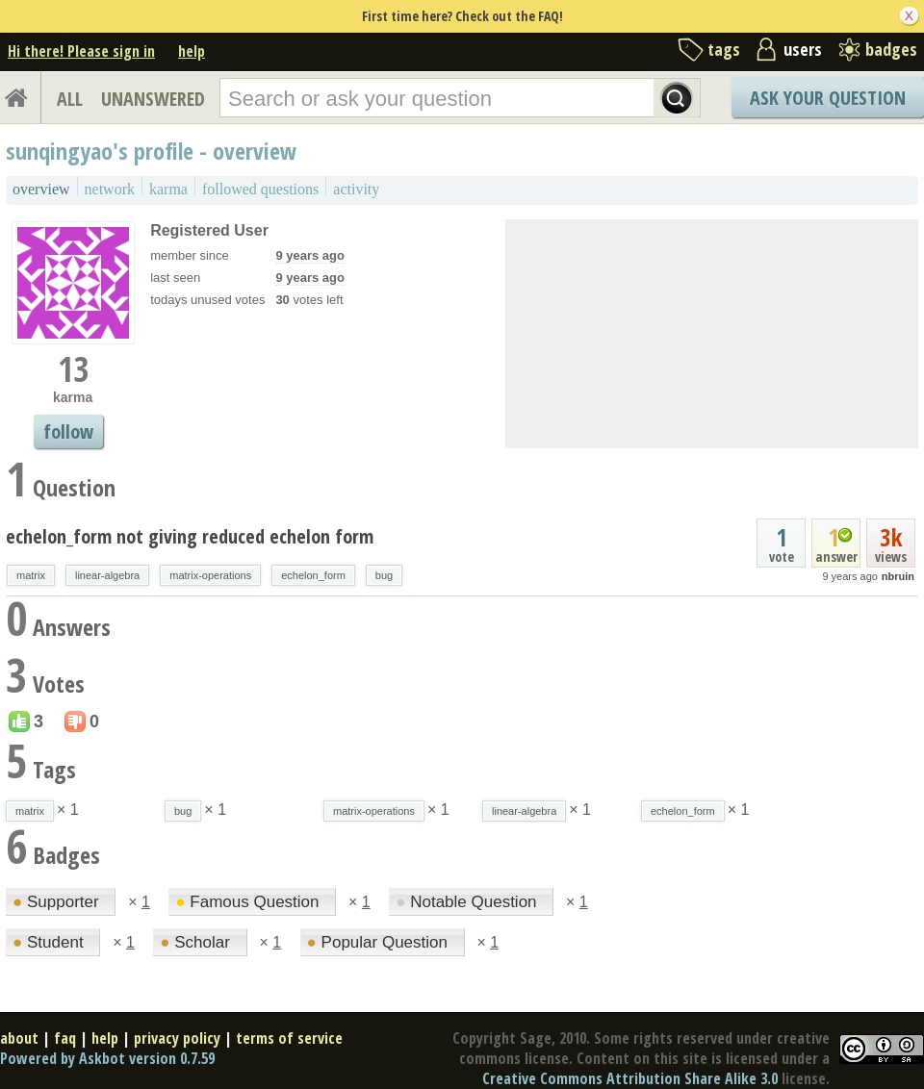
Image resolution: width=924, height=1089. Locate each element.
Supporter (58, 902)
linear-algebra (107, 575)
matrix (30, 575)
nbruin (898, 576)
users (802, 49)
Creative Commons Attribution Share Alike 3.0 (630, 1078)
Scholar (197, 942)
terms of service (289, 1038)
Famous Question (249, 902)
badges (891, 49)
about (19, 1038)
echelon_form (313, 575)
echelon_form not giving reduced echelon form (189, 536)
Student (50, 942)
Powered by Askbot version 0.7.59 (107, 1058)
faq (65, 1038)
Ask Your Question (828, 98)
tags (723, 49)
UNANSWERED (153, 99)
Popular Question (379, 942)
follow (68, 431)
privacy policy (177, 1038)
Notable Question (468, 902)
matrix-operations (210, 575)
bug (384, 575)
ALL (70, 99)
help (191, 51)
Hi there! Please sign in (81, 51)
